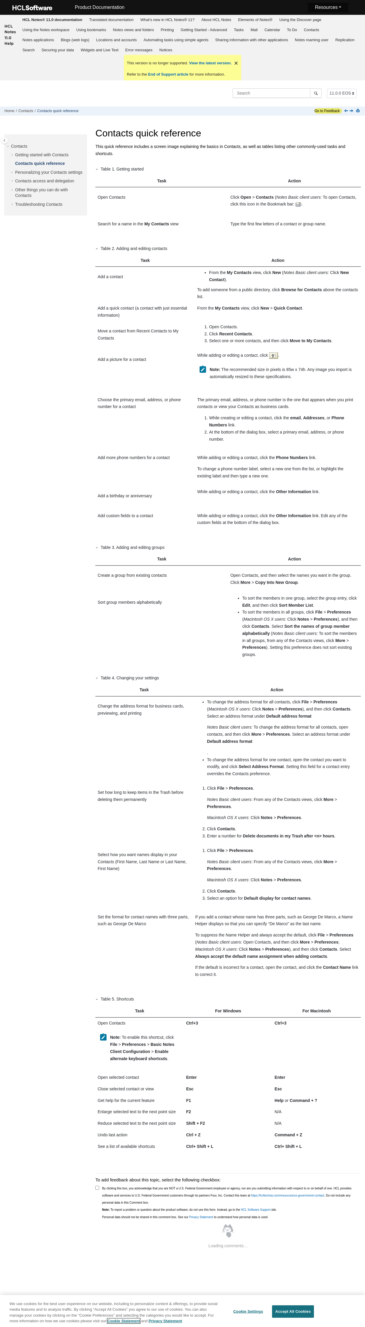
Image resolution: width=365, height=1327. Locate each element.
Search (29, 50)
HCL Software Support (256, 1209)
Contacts (311, 30)
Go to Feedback (327, 111)
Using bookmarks (91, 30)
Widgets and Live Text (99, 50)
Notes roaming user (311, 40)
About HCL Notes (216, 19)
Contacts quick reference (57, 111)
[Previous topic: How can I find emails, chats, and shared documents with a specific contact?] (347, 111)
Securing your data (58, 50)
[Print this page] (358, 111)
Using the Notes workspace (46, 30)
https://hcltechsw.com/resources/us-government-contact (287, 1195)
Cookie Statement (124, 1321)
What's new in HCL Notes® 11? (167, 19)
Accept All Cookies (293, 1311)
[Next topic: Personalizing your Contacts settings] (352, 111)
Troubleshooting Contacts (38, 204)
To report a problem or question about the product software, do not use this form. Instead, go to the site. (189, 1209)
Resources (326, 7)
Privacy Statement (201, 1217)
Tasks (239, 30)
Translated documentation (111, 19)
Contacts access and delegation (44, 181)
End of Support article (168, 74)
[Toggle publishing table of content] (4, 140)
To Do (292, 30)
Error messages (139, 50)
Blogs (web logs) (75, 40)
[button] (8, 146)
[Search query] (277, 93)
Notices (165, 50)
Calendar (272, 30)
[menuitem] (52, 20)
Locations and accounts (116, 40)
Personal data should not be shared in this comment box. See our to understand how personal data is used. (185, 1217)
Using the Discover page (300, 19)
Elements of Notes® (255, 19)
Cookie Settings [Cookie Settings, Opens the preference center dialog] (248, 1311)
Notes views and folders (133, 30)
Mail (254, 30)
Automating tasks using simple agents (175, 40)
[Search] (316, 93)
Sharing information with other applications (251, 40)
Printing (167, 30)
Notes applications (38, 40)
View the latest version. (210, 63)
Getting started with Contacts (42, 154)
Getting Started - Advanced (204, 30)
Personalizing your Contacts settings (48, 172)
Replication (344, 40)
